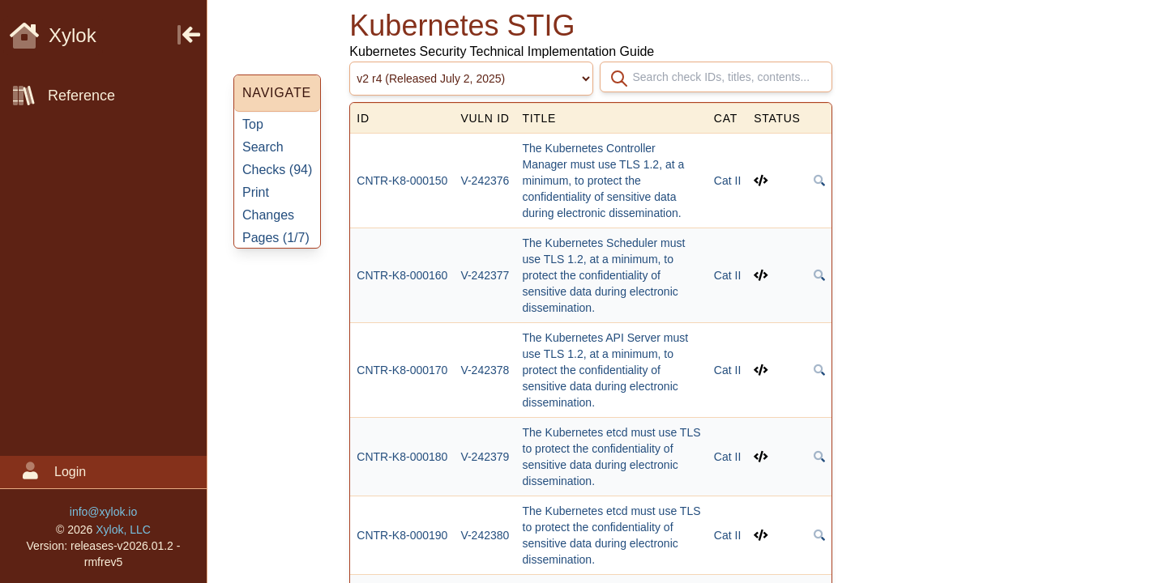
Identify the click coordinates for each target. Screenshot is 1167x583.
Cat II (727, 180)
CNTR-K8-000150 (402, 180)
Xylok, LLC (123, 529)
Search (263, 147)
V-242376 (484, 180)
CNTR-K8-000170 (402, 370)
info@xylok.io (103, 511)
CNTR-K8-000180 (402, 456)
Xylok (53, 35)
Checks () (277, 170)
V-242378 (484, 370)
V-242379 (484, 456)
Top (252, 124)
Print (255, 192)
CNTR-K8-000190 (402, 535)
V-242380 (484, 535)
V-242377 (484, 275)
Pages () (276, 238)
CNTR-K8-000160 (402, 275)
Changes (268, 215)
